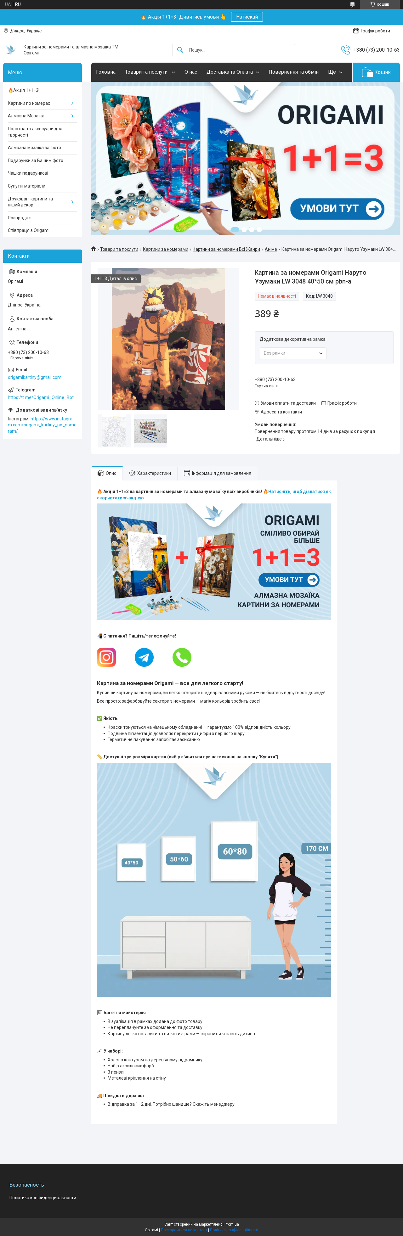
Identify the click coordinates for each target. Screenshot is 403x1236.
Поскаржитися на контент (184, 1230)
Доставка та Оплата (230, 72)
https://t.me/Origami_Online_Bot (41, 397)
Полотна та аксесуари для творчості (35, 132)
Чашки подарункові (28, 173)
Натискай (247, 17)
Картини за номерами (165, 249)
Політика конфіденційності (234, 1230)
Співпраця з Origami (28, 230)
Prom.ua (231, 1224)
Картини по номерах (29, 103)
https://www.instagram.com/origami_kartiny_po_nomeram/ (42, 425)
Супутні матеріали (26, 185)
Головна (106, 72)
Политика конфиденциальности (42, 1197)
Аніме (271, 249)
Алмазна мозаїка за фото (34, 147)
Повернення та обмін (294, 72)
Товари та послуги (147, 72)
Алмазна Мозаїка (26, 115)
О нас (190, 72)
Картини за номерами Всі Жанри (226, 249)
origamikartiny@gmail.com (34, 377)
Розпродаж (20, 217)
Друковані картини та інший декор (30, 202)
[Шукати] (180, 50)
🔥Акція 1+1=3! (23, 90)
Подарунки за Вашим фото (35, 160)
